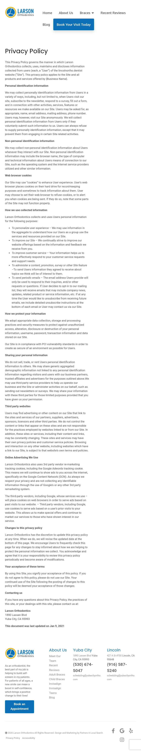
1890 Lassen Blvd (83, 655)
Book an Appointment (19, 706)
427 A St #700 (115, 655)
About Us (66, 13)
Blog (46, 24)
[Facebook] (113, 731)
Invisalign (55, 683)
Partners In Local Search (92, 733)
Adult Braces (57, 674)
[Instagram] (122, 740)
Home (47, 13)
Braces (87, 13)
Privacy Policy (13, 738)
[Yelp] (131, 731)
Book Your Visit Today (74, 24)
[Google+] (122, 731)
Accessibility (28, 738)
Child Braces (57, 679)
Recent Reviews (113, 13)
